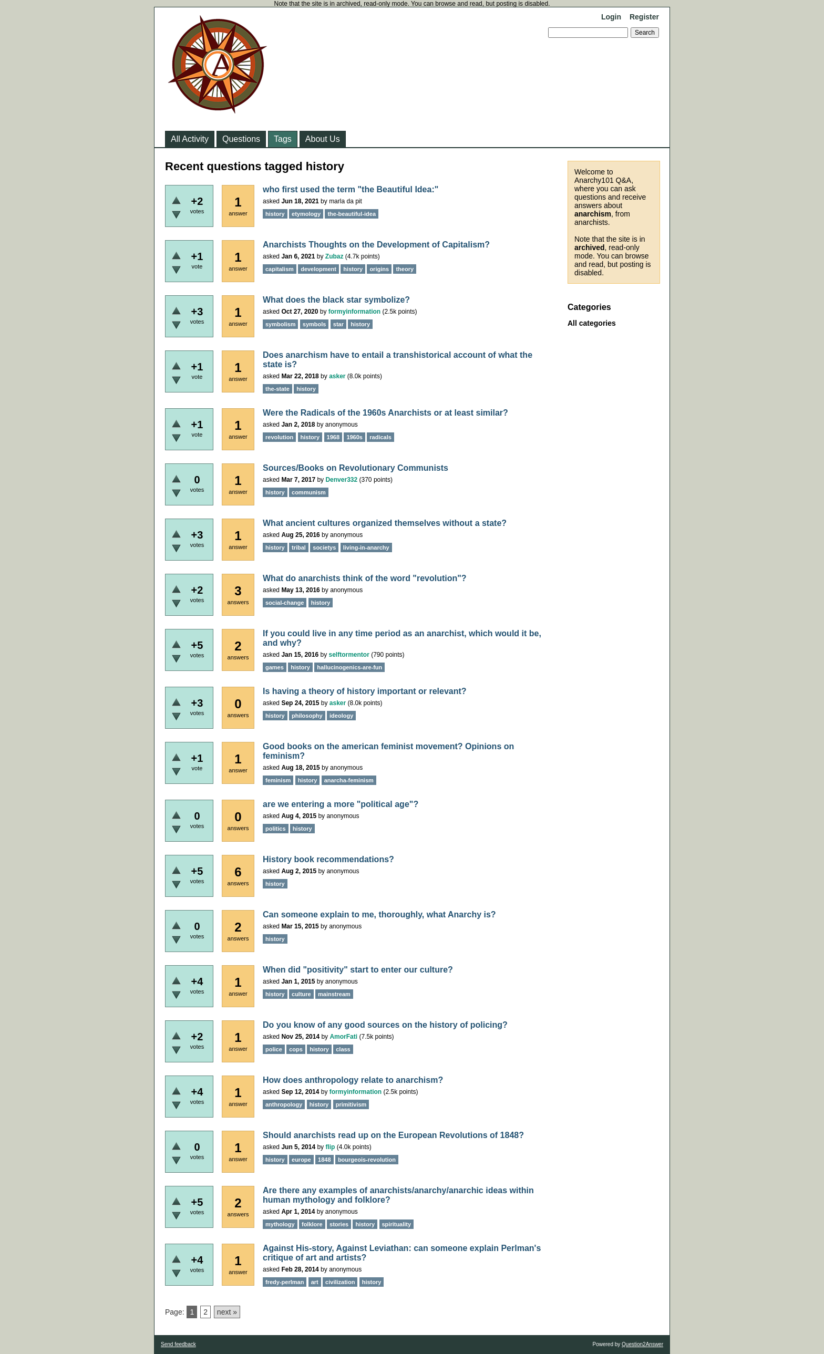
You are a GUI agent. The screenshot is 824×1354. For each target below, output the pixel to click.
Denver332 (341, 479)
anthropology (283, 1104)
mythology (280, 1224)
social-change (284, 603)
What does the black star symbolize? (336, 299)
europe (301, 1159)
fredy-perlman (284, 1282)
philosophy (307, 715)
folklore (312, 1224)
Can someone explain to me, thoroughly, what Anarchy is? (379, 914)
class (343, 1049)
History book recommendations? (328, 859)
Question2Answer (642, 1344)
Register (644, 17)
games (274, 667)
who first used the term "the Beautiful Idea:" (350, 189)
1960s (354, 437)
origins (379, 269)
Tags (283, 139)
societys (324, 547)
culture (301, 994)
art (314, 1282)
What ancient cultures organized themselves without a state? (385, 523)
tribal (299, 547)
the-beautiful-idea (351, 214)
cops (296, 1049)
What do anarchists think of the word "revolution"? (365, 578)
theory (405, 269)
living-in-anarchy (366, 547)
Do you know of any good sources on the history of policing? (385, 1024)
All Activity (190, 139)
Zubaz (334, 256)
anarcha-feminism (349, 780)
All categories (592, 323)
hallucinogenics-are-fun (349, 667)
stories (338, 1224)
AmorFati (343, 1036)
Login (611, 17)
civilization (340, 1282)
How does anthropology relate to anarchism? (353, 1080)
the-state (277, 389)
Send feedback (178, 1344)
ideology (341, 715)
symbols (314, 324)
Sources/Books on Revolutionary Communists (355, 467)
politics (275, 828)
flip (330, 1147)
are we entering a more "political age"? (340, 804)
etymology (306, 214)
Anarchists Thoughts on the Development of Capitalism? (376, 244)
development (318, 269)
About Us (322, 139)
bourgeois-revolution (367, 1159)
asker (337, 376)
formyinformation (354, 311)
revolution (279, 437)
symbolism (280, 324)
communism (309, 492)
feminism (278, 780)
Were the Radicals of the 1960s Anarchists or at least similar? (385, 412)
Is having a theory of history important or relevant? (365, 691)
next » (227, 1312)
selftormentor (348, 654)
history (275, 214)
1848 (324, 1159)
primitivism (351, 1104)
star (338, 324)
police (273, 1049)
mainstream (334, 994)
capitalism (279, 269)
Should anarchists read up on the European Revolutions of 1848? (393, 1135)
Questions (241, 139)
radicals (380, 437)
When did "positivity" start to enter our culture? (358, 969)
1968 (333, 437)
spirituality (396, 1224)
